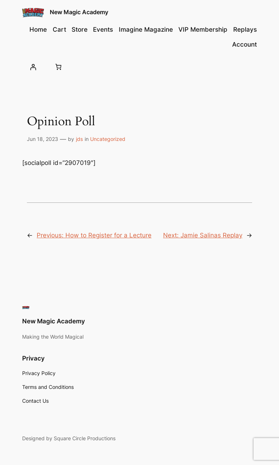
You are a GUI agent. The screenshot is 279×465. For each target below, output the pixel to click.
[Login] (33, 67)
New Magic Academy (79, 12)
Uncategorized (107, 139)
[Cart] (58, 67)
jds (79, 139)
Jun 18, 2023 (42, 139)
